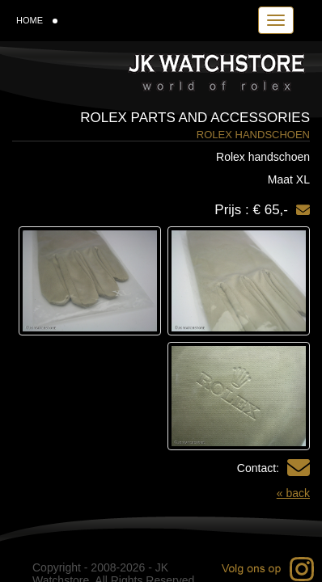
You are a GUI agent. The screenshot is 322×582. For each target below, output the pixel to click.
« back (293, 493)
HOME (36, 20)
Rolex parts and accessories (195, 117)
